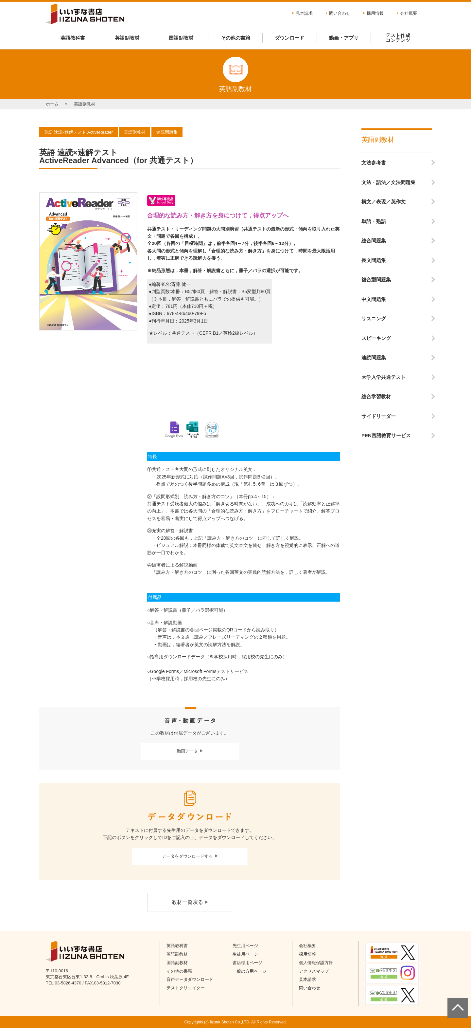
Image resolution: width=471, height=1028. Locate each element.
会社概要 (408, 13)
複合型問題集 (376, 279)
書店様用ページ (247, 962)
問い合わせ (339, 13)
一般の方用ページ (250, 971)
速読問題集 (373, 357)
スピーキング (376, 338)
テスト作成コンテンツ (398, 38)
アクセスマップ (314, 971)
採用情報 (375, 13)
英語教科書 (73, 38)
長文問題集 (373, 260)
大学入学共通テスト (383, 377)
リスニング (373, 318)
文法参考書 (373, 162)
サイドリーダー (378, 416)
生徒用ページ (245, 954)
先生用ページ (245, 945)
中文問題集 (373, 299)
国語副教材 (181, 38)
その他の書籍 (235, 38)
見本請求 (304, 13)
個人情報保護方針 (316, 962)
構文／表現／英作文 (383, 201)
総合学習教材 (376, 396)
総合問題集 (373, 240)
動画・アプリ (343, 38)
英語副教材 (127, 38)
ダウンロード (289, 38)
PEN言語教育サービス (386, 435)
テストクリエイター (185, 987)
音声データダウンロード (189, 979)
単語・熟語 (373, 221)
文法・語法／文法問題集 (388, 182)
